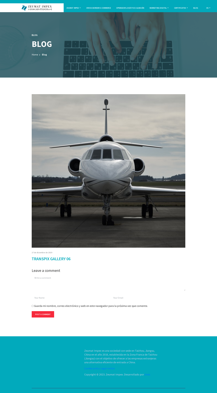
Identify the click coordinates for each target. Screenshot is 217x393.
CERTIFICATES (180, 8)
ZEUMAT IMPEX (72, 8)
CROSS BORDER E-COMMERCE (98, 8)
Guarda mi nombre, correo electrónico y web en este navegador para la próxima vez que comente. (91, 306)
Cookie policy (92, 368)
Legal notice (107, 368)
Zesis (147, 374)
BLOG (195, 8)
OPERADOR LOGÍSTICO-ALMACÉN (130, 8)
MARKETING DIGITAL (158, 8)
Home (35, 54)
